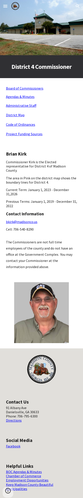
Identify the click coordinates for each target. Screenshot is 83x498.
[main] (41, 66)
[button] (5, 6)
